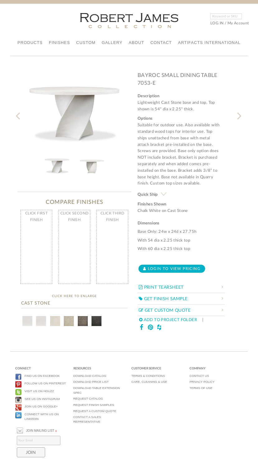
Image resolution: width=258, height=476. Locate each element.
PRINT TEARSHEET (161, 287)
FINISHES (59, 42)
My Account (238, 23)
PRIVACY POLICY (202, 381)
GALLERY (112, 42)
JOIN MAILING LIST (37, 430)
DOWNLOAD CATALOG (89, 375)
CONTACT (161, 42)
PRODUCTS (30, 42)
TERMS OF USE (201, 388)
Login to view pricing (171, 269)
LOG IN (216, 23)
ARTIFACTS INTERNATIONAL (209, 42)
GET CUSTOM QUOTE (164, 310)
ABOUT (136, 42)
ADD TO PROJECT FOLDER (168, 320)
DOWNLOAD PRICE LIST (91, 381)
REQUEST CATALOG (88, 398)
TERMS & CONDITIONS (148, 375)
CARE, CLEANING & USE (149, 381)
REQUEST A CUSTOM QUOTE (94, 411)
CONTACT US (199, 375)
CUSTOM (86, 42)
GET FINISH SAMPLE (163, 299)
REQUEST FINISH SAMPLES (93, 404)
